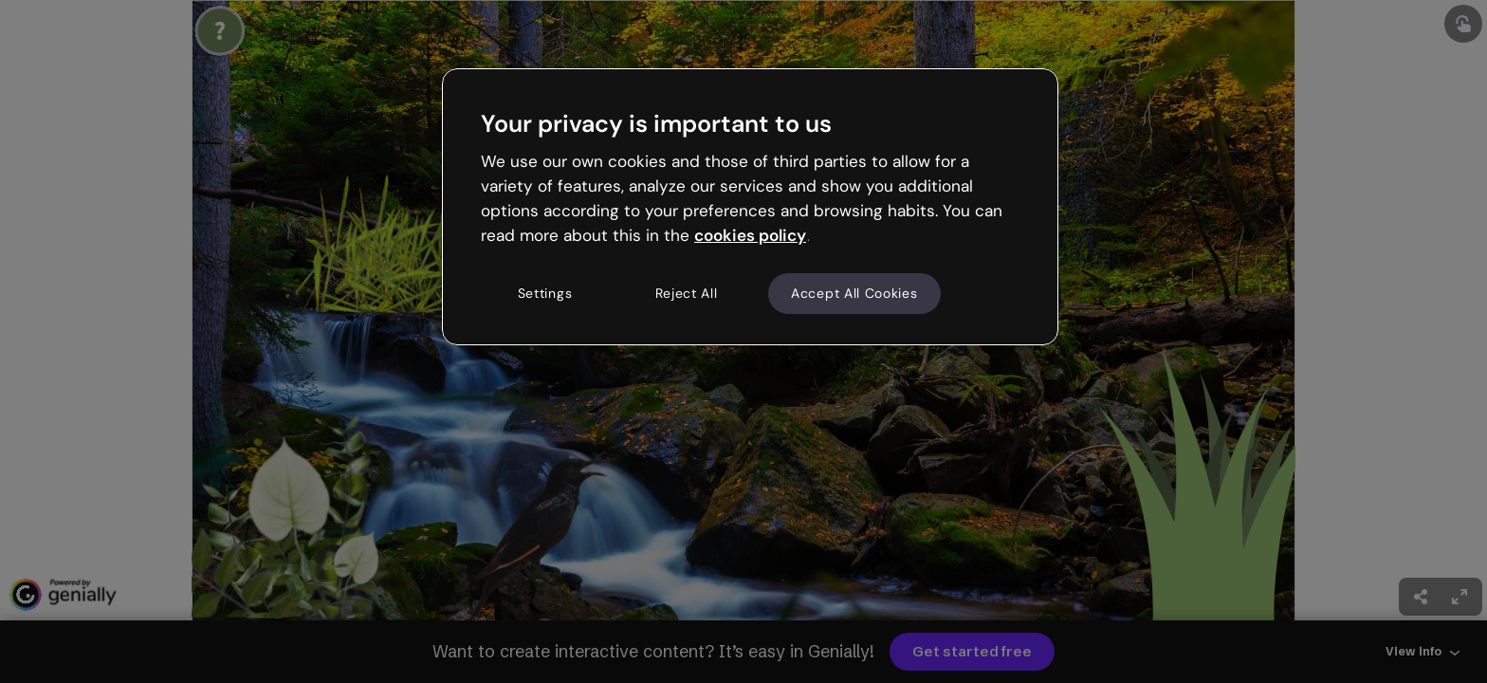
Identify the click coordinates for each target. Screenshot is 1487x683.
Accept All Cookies (854, 293)
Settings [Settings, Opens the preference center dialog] (545, 293)
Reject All (686, 293)
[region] (750, 206)
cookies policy (750, 235)
